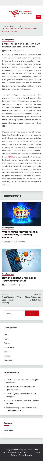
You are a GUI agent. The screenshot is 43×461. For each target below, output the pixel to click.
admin (21, 51)
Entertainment (10, 347)
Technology (8, 360)
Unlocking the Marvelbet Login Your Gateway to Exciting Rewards (20, 234)
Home (6, 335)
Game (6, 351)
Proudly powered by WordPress (16, 452)
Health (6, 339)
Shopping (7, 356)
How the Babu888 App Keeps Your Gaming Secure (19, 279)
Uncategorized (8, 40)
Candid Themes (25, 455)
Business (7, 343)
